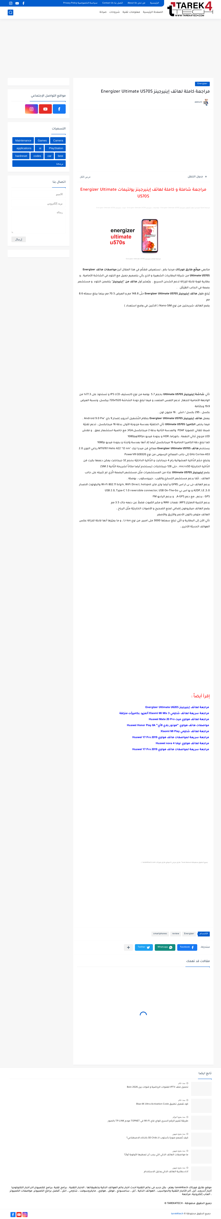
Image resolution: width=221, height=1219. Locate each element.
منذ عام (181, 1083)
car (49, 155)
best (60, 155)
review (175, 934)
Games (42, 140)
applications (24, 148)
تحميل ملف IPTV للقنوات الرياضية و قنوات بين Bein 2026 (157, 1087)
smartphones (160, 934)
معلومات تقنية (131, 12)
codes (37, 155)
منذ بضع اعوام (179, 1117)
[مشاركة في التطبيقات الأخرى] (128, 947)
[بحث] (10, 12)
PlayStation (56, 148)
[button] (187, 947)
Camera (58, 140)
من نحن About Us (136, 3)
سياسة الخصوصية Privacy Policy (80, 3)
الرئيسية (154, 3)
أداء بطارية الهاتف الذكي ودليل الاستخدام (166, 1172)
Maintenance (23, 140)
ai (40, 148)
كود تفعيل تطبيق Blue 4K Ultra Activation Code (162, 1104)
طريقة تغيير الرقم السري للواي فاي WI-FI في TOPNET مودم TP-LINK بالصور (148, 1121)
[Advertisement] (111, 49)
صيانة (103, 12)
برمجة (59, 163)
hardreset (21, 155)
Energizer (202, 84)
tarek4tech (177, 1214)
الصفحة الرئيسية (153, 12)
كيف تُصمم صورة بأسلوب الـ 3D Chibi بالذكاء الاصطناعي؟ (157, 1138)
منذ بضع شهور (178, 1134)
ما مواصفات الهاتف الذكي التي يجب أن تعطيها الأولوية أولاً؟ (156, 1155)
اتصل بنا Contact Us (112, 3)
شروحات (114, 12)
